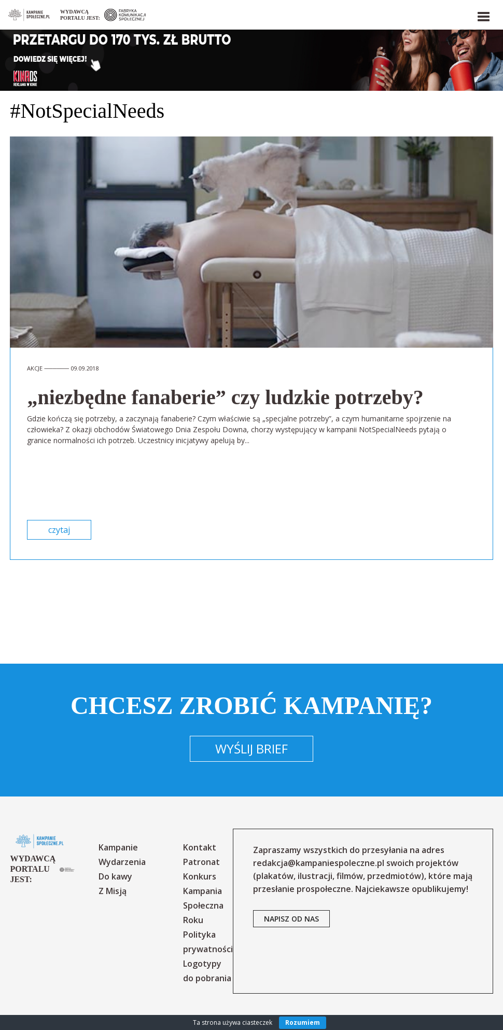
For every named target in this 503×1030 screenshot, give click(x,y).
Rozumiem (302, 1022)
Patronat (201, 862)
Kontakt (199, 847)
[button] (483, 14)
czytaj (59, 529)
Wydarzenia (122, 862)
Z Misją (113, 891)
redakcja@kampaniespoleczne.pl (318, 863)
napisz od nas (291, 919)
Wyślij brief (251, 748)
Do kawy (115, 876)
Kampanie (118, 847)
